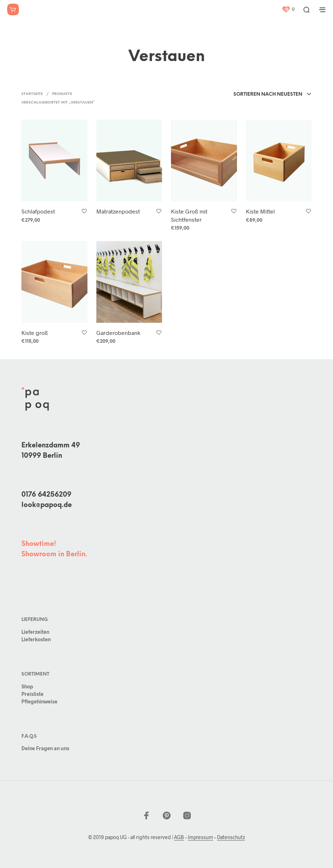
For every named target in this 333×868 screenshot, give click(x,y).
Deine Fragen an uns (45, 748)
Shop (27, 686)
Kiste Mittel (260, 211)
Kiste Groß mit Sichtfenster (189, 215)
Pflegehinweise (39, 701)
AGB (179, 837)
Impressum (200, 837)
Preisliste (32, 694)
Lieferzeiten (35, 632)
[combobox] (272, 95)
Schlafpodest (38, 211)
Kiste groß (34, 332)
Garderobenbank (118, 332)
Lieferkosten (36, 639)
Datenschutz (231, 837)
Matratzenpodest (118, 211)
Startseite (32, 94)
